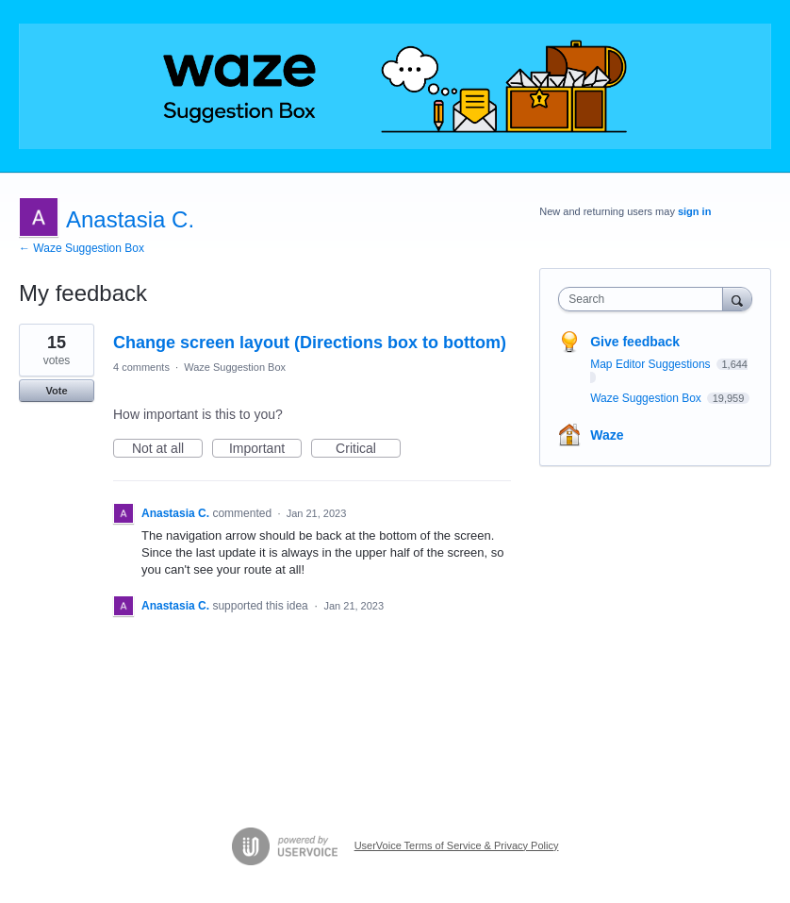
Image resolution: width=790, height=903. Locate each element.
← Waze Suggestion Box (81, 248)
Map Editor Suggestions (652, 364)
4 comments (141, 367)
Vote (56, 390)
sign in (694, 211)
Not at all (167, 449)
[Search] (737, 298)
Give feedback (635, 341)
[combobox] (644, 299)
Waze (606, 435)
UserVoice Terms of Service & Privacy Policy (456, 845)
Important (265, 449)
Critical (368, 449)
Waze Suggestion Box (235, 367)
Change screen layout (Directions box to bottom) (309, 342)
